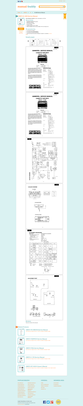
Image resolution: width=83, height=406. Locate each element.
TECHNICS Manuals (31, 394)
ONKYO (25, 12)
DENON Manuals (21, 389)
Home (19, 12)
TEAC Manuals (31, 393)
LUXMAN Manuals (21, 392)
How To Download (45, 384)
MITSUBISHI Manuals (22, 395)
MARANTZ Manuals (21, 393)
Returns (43, 387)
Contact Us (43, 389)
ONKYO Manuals (31, 384)
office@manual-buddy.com (21, 404)
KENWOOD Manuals (21, 390)
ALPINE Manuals (21, 384)
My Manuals (56, 384)
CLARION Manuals (21, 387)
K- (30, 12)
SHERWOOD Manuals (32, 391)
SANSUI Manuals (31, 387)
